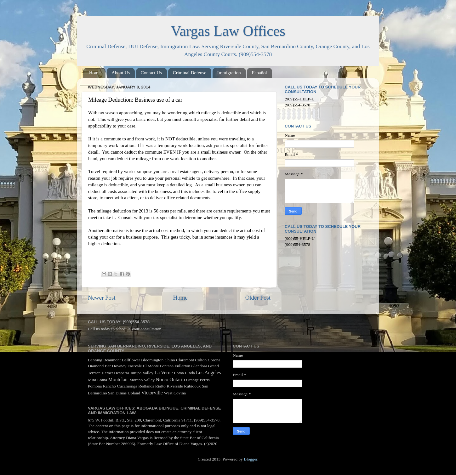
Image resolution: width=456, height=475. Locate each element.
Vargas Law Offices (228, 31)
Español (259, 72)
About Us (120, 72)
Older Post (258, 297)
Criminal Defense (189, 72)
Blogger (250, 459)
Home (95, 72)
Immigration (229, 72)
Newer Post (102, 297)
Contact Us (151, 72)
